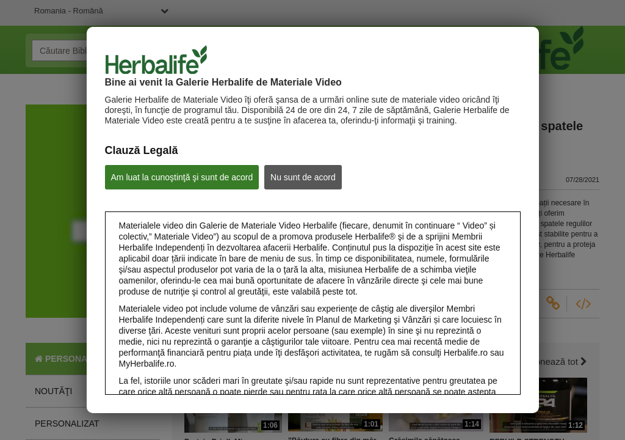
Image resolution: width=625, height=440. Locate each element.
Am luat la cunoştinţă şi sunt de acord (182, 177)
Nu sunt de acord (303, 177)
